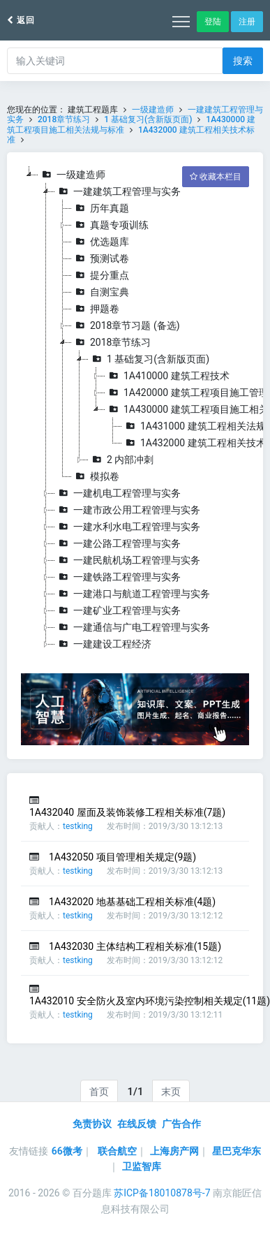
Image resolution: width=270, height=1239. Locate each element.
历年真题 (100, 208)
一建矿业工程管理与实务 (118, 610)
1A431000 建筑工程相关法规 (194, 426)
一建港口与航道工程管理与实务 (132, 593)
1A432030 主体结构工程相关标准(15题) (135, 946)
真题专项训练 (110, 225)
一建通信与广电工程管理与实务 (132, 627)
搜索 (243, 60)
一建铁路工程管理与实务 (118, 577)
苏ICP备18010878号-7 (162, 1192)
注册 (247, 22)
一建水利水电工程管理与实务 (127, 526)
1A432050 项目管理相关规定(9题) (122, 857)
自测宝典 (100, 292)
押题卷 (95, 308)
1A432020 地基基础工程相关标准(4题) (132, 901)
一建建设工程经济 (103, 644)
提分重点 (100, 275)
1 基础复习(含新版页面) (148, 119)
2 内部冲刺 (121, 459)
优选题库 (100, 241)
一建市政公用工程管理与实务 (127, 509)
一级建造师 (153, 110)
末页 (171, 1091)
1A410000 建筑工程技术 (167, 375)
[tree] (135, 409)
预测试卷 (100, 258)
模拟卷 (95, 476)
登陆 (212, 22)
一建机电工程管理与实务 (118, 493)
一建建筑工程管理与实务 (118, 191)
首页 (99, 1091)
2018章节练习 (64, 119)
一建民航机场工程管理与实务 (127, 560)
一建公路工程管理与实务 (118, 543)
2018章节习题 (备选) (126, 325)
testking (78, 826)
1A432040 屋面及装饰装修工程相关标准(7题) (127, 812)
